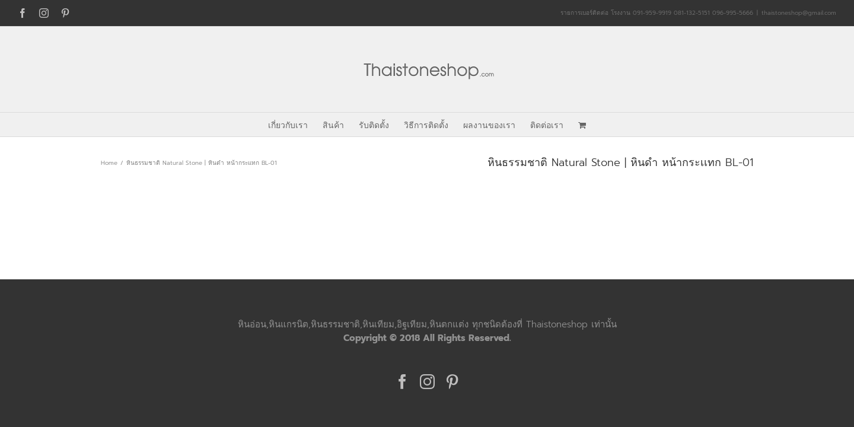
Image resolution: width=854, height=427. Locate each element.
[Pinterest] (452, 381)
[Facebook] (402, 381)
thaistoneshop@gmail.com (798, 12)
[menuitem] (265, 124)
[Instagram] (427, 381)
